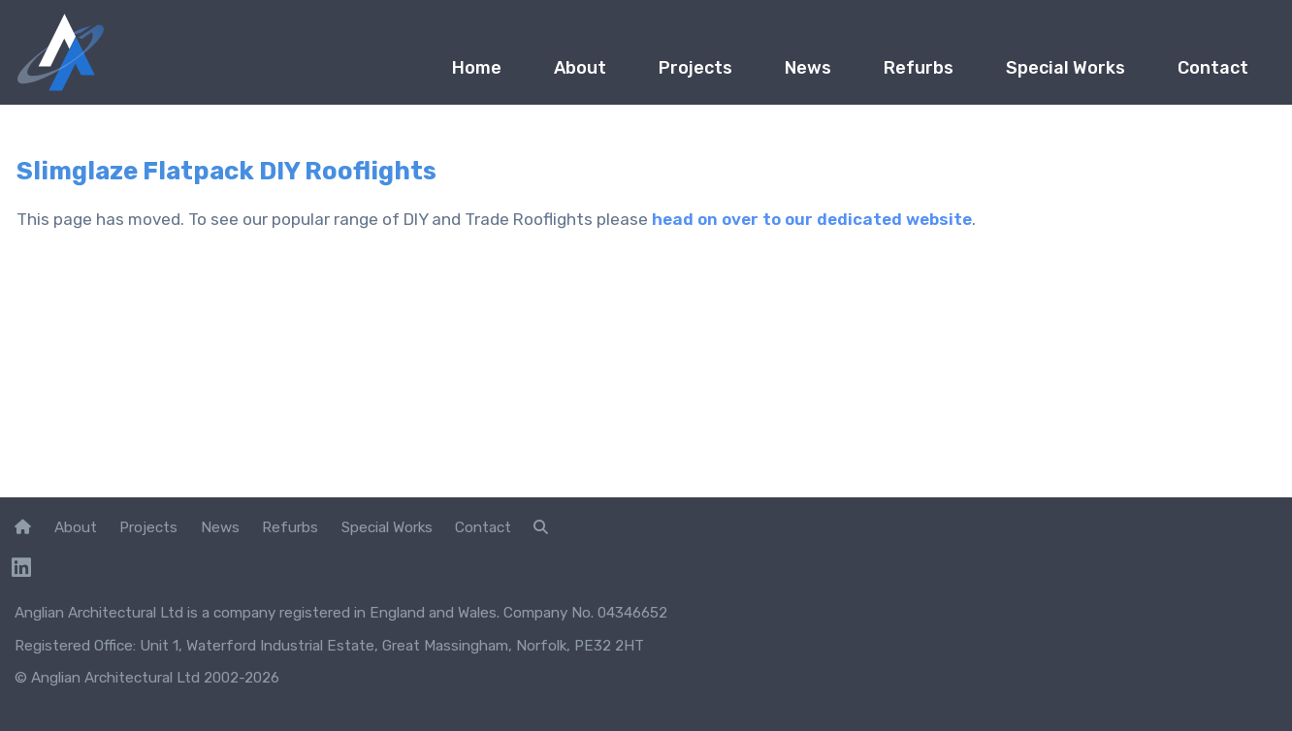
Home (476, 68)
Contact (1213, 68)
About (580, 68)
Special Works (1065, 68)
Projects (695, 68)
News (808, 68)
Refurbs (918, 68)
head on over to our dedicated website (812, 219)
